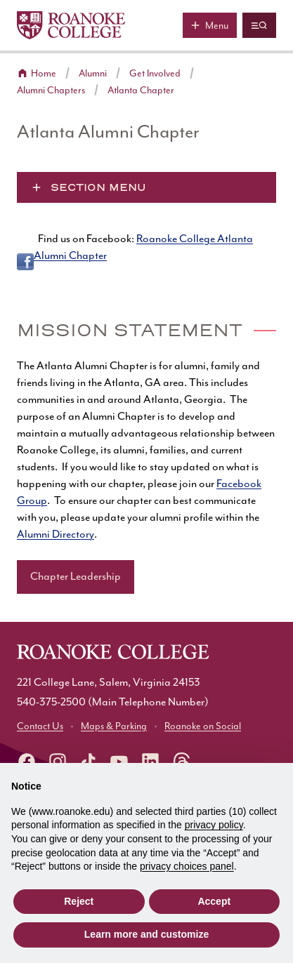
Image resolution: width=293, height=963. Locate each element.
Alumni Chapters (51, 90)
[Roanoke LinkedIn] (150, 761)
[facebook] (27, 761)
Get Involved (155, 73)
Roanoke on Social (202, 726)
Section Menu (98, 187)
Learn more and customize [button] (146, 934)
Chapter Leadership (75, 576)
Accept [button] (213, 901)
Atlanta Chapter (141, 90)
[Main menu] (210, 25)
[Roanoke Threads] (181, 761)
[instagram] (57, 761)
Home (43, 73)
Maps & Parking (114, 726)
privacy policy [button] (214, 824)
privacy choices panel (187, 866)
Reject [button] (78, 901)
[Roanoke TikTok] (88, 761)
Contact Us (40, 726)
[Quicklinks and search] (259, 25)
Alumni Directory (55, 534)
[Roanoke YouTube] (119, 761)
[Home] (71, 25)
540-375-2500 (51, 702)
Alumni (93, 73)
